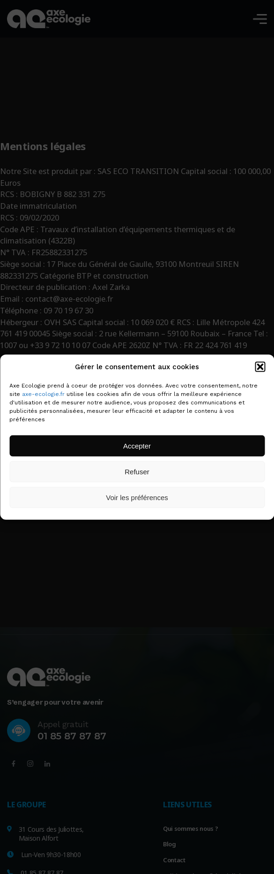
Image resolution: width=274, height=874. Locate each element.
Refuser (137, 471)
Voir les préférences (137, 497)
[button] (260, 367)
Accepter (137, 445)
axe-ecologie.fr (43, 394)
